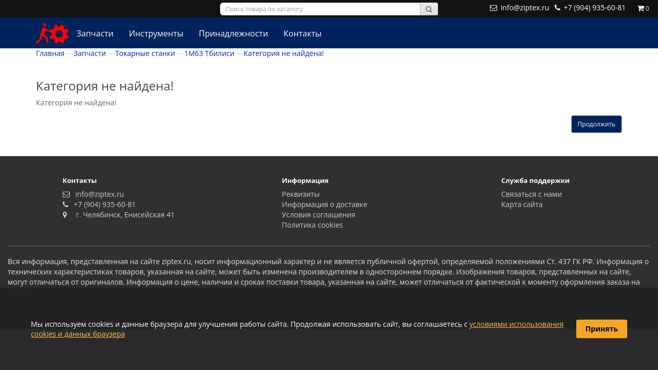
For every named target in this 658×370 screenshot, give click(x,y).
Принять (602, 329)
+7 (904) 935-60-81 (103, 204)
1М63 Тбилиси (209, 53)
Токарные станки (145, 53)
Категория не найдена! (284, 53)
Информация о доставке (324, 204)
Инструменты (156, 33)
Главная (50, 53)
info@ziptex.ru (97, 194)
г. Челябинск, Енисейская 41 (121, 214)
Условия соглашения (318, 214)
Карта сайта (522, 204)
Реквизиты (300, 194)
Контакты (303, 33)
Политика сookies (312, 225)
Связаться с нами (531, 194)
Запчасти (95, 33)
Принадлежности (233, 33)
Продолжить (596, 124)
